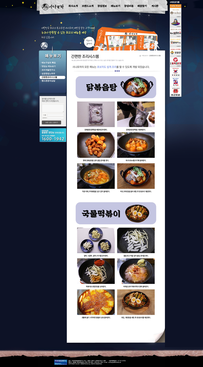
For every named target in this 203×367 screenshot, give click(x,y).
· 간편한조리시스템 (48, 77)
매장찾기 (142, 6)
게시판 (155, 6)
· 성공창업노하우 (47, 73)
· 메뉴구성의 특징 (47, 63)
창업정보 (102, 6)
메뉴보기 (115, 6)
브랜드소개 (87, 6)
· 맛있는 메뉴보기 (47, 66)
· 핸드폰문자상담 (47, 81)
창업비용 (128, 6)
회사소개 (73, 6)
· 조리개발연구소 (47, 70)
